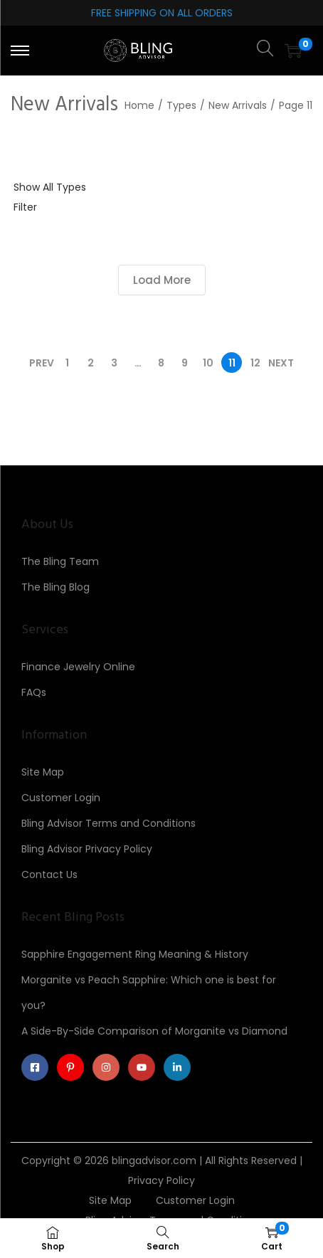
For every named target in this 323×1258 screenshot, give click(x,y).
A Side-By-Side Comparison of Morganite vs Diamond (154, 1031)
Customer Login (60, 798)
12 (255, 363)
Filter (25, 207)
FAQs (33, 692)
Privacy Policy (161, 1180)
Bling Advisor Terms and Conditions (108, 823)
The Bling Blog (55, 587)
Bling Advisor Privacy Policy (86, 849)
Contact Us (49, 874)
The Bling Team (60, 561)
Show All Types (50, 187)
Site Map (42, 772)
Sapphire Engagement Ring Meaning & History (134, 954)
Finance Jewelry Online (78, 667)
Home (139, 105)
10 (208, 363)
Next (281, 363)
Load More (162, 280)
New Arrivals (237, 105)
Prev (41, 363)
